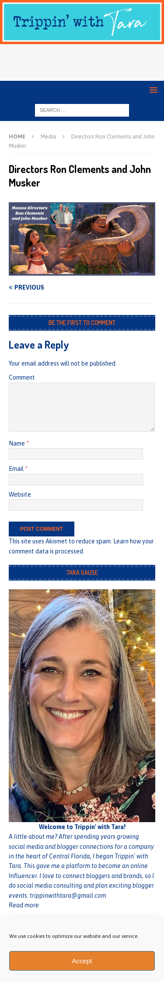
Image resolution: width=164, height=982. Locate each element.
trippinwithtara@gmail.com (68, 895)
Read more (24, 905)
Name (17, 443)
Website (20, 494)
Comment (22, 377)
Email (17, 468)
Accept (82, 961)
